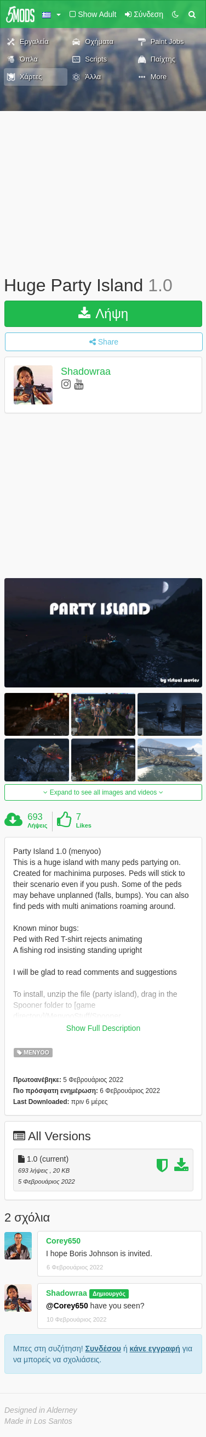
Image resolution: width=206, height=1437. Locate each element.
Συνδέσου (103, 1348)
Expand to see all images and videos (103, 792)
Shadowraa (86, 371)
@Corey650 (67, 1305)
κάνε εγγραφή (155, 1348)
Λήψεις (37, 825)
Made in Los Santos (38, 1421)
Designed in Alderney (40, 1410)
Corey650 (63, 1240)
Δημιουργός (109, 1293)
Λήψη (103, 313)
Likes (83, 825)
